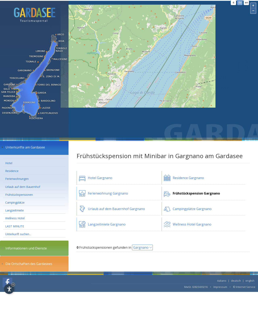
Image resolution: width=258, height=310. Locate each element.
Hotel (8, 163)
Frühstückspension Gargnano (196, 193)
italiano (221, 280)
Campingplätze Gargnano (192, 209)
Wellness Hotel (15, 218)
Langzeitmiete (14, 210)
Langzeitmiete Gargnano (107, 224)
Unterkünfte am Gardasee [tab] (23, 147)
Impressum (220, 287)
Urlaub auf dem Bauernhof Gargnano (116, 209)
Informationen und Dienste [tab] (24, 248)
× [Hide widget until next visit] (13, 284)
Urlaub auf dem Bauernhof (22, 187)
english (250, 280)
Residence (12, 171)
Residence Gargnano (188, 178)
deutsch (236, 280)
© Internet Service (244, 287)
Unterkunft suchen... (18, 234)
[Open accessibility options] (9, 289)
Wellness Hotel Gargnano (192, 224)
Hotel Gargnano (100, 178)
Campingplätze (15, 202)
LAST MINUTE (14, 226)
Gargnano (141, 247)
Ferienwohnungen (17, 179)
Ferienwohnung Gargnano (108, 193)
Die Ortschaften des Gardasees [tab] (26, 264)
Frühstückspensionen (19, 195)
